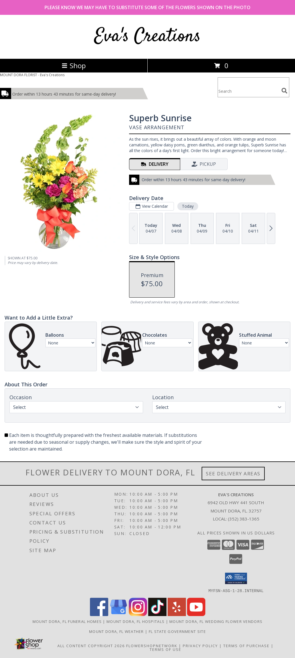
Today (188, 206)
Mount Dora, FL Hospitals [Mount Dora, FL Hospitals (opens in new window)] (135, 621)
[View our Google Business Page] (118, 614)
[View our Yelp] (177, 614)
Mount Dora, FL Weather (116, 631)
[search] (284, 91)
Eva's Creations (148, 36)
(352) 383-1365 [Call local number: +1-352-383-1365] (243, 519)
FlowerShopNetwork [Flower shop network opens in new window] (151, 645)
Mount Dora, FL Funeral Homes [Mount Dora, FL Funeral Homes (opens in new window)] (67, 621)
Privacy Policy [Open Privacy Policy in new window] (200, 645)
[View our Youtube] (196, 614)
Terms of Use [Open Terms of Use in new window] (165, 649)
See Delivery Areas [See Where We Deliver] (233, 473)
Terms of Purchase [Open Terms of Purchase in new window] (246, 645)
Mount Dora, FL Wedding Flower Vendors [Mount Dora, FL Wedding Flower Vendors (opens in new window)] (215, 621)
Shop (74, 65)
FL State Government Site (177, 631)
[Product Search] (248, 91)
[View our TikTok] (157, 614)
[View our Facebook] (99, 614)
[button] (236, 578)
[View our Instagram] (138, 614)
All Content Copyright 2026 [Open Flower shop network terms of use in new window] (91, 645)
